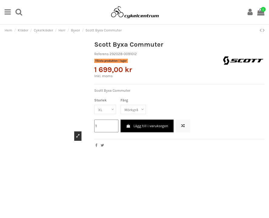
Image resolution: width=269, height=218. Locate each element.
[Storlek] (105, 109)
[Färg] (133, 109)
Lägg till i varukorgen (147, 126)
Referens (101, 54)
